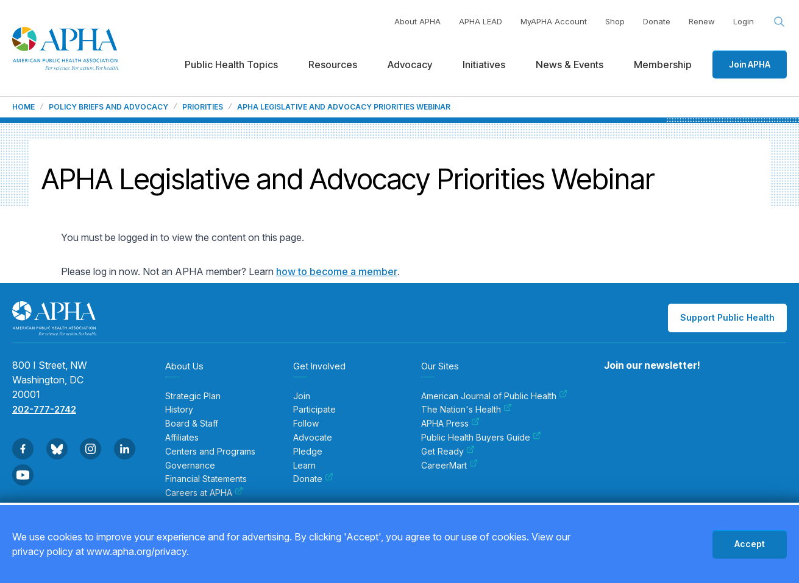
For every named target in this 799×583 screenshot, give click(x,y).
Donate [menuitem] (313, 479)
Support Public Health (727, 317)
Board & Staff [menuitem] (191, 423)
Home (23, 107)
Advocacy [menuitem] (410, 64)
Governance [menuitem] (190, 465)
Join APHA (749, 64)
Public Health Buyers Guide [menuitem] (481, 437)
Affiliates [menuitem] (182, 437)
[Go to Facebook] (23, 448)
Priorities (202, 107)
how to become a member (336, 271)
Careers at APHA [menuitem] (204, 493)
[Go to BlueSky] (57, 448)
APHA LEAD (480, 21)
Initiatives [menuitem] (484, 64)
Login (743, 21)
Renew (702, 21)
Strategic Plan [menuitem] (193, 396)
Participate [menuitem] (314, 409)
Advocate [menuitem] (312, 437)
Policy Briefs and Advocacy (108, 107)
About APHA (417, 21)
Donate (656, 21)
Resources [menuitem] (332, 64)
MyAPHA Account (553, 21)
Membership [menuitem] (663, 64)
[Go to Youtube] (23, 475)
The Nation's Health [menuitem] (466, 409)
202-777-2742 (44, 409)
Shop (615, 21)
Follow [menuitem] (306, 423)
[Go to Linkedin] (124, 448)
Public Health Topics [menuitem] (231, 64)
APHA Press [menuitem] (450, 423)
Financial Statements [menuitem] (206, 479)
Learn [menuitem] (304, 465)
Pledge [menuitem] (307, 451)
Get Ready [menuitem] (448, 451)
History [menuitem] (179, 409)
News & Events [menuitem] (569, 64)
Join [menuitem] (301, 396)
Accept (749, 544)
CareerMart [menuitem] (449, 465)
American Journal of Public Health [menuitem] (494, 396)
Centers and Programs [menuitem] (210, 451)
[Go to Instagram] (90, 448)
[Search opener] (779, 22)
